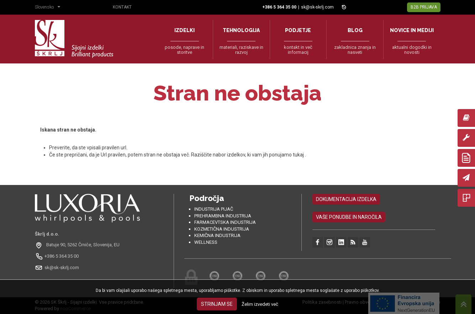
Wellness (205, 242)
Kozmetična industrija (221, 229)
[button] (49, 7)
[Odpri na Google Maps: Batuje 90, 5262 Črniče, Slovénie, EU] (78, 245)
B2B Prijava (424, 7)
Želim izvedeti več (260, 304)
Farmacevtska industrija (225, 222)
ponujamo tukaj (287, 155)
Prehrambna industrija (222, 215)
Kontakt (122, 7)
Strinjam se (217, 304)
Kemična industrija (217, 235)
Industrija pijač (213, 209)
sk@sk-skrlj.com (317, 7)
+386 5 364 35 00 (61, 256)
